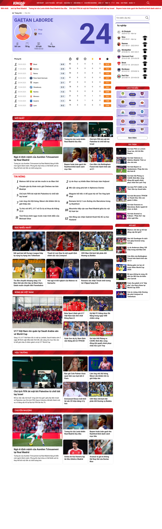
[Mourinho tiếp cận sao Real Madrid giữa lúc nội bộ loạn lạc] (90, 210)
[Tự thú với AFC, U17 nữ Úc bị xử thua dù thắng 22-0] (40, 210)
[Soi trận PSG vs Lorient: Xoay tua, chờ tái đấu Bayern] (132, 151)
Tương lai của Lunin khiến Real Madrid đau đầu (63, 8)
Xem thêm (132, 138)
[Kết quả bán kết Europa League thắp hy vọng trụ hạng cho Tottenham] (28, 245)
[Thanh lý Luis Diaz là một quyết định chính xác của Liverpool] (62, 245)
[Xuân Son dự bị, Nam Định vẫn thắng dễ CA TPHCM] (75, 334)
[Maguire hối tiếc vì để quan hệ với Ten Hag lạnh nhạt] (90, 195)
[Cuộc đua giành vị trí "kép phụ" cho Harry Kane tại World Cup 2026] (132, 285)
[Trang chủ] (17, 13)
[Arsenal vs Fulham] (132, 130)
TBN (107, 3)
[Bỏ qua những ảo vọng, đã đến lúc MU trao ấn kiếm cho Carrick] (132, 276)
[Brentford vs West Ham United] (132, 122)
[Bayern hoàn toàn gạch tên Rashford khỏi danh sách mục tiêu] (75, 159)
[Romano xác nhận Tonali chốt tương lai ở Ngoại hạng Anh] (96, 273)
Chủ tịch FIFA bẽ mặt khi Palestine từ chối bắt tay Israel (107, 8)
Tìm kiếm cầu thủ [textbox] (123, 18)
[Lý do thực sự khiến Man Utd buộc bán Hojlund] (90, 181)
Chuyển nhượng (90, 3)
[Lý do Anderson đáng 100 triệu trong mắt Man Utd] (132, 249)
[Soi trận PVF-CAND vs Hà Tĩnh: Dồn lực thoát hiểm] (132, 189)
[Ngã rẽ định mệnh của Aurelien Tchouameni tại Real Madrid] (37, 147)
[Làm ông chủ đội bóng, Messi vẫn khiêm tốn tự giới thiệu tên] (40, 202)
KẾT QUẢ (59, 3)
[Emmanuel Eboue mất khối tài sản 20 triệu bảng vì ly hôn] (75, 394)
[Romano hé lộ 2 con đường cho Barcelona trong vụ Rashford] (90, 202)
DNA (117, 3)
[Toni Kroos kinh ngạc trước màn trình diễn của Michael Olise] (40, 217)
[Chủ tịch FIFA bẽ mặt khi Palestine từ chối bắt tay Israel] (101, 134)
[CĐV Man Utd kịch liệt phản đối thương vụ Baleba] (96, 245)
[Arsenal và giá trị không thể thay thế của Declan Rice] (101, 452)
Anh (100, 3)
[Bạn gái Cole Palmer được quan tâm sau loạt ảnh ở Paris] (75, 368)
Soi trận (124, 3)
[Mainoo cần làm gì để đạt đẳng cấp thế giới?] (132, 232)
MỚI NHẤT (40, 3)
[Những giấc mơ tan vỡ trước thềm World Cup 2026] (132, 267)
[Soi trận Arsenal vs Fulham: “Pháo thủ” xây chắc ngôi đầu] (132, 216)
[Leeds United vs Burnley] (132, 95)
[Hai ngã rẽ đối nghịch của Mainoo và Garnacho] (62, 273)
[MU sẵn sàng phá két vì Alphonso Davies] (90, 187)
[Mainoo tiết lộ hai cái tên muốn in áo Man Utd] (40, 181)
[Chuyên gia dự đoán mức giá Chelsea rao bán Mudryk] (40, 188)
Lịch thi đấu (50, 3)
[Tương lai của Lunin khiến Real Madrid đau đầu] (75, 134)
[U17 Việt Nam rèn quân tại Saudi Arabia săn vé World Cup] (37, 322)
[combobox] (132, 17)
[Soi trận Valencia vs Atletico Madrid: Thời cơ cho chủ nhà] (132, 160)
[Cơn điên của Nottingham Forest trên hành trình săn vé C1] (101, 159)
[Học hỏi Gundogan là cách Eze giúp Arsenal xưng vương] (132, 241)
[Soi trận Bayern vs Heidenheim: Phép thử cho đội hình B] (132, 169)
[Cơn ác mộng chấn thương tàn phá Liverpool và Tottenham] (132, 294)
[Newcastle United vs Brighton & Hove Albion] (132, 113)
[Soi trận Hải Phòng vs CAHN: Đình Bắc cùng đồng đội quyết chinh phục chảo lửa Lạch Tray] (101, 334)
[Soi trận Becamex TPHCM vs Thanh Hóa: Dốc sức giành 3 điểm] (132, 198)
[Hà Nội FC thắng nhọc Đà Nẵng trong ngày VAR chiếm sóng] (101, 308)
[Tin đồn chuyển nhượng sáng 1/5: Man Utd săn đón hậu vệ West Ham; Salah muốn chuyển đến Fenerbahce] (28, 273)
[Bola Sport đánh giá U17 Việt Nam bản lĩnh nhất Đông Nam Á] (75, 308)
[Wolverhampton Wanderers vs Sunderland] (132, 103)
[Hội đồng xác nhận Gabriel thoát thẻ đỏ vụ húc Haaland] (90, 218)
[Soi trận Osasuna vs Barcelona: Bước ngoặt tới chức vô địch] (132, 207)
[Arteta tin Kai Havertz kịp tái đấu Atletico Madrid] (75, 452)
